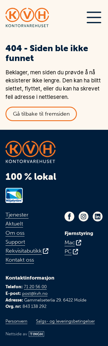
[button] (94, 17)
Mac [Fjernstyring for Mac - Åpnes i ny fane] (70, 242)
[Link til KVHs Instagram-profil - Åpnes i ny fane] (83, 216)
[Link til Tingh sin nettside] (24, 334)
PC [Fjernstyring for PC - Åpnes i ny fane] (68, 251)
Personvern (16, 321)
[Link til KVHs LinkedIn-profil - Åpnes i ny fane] (98, 216)
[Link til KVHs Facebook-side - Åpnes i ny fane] (69, 216)
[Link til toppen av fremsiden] (27, 17)
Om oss (14, 233)
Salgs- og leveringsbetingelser (65, 321)
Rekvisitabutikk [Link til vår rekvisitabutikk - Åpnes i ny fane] (23, 251)
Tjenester (17, 215)
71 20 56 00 (35, 286)
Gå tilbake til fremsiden (41, 113)
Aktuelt (14, 224)
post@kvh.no (35, 293)
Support (15, 242)
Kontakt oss (19, 260)
